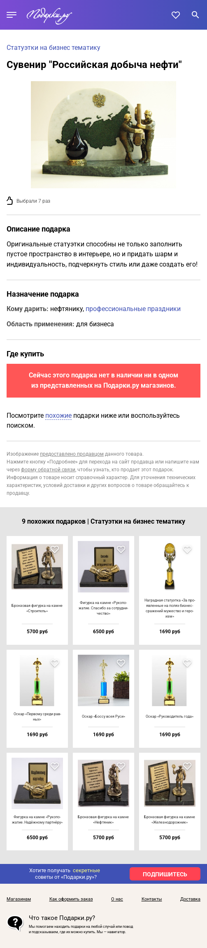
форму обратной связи (48, 470)
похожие (58, 415)
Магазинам (19, 899)
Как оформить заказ (71, 899)
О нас (117, 899)
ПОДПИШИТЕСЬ (165, 874)
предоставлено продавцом (72, 454)
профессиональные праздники (133, 309)
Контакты (152, 899)
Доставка (190, 899)
